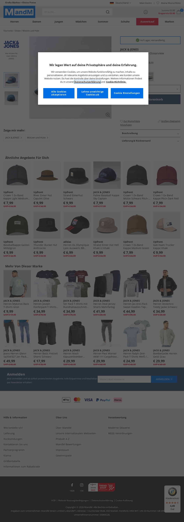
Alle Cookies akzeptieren (58, 93)
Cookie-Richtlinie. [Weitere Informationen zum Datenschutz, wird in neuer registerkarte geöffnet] (116, 81)
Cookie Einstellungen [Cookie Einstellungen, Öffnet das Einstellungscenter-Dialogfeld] (127, 93)
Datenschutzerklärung (87, 81)
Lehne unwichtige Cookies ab (92, 93)
